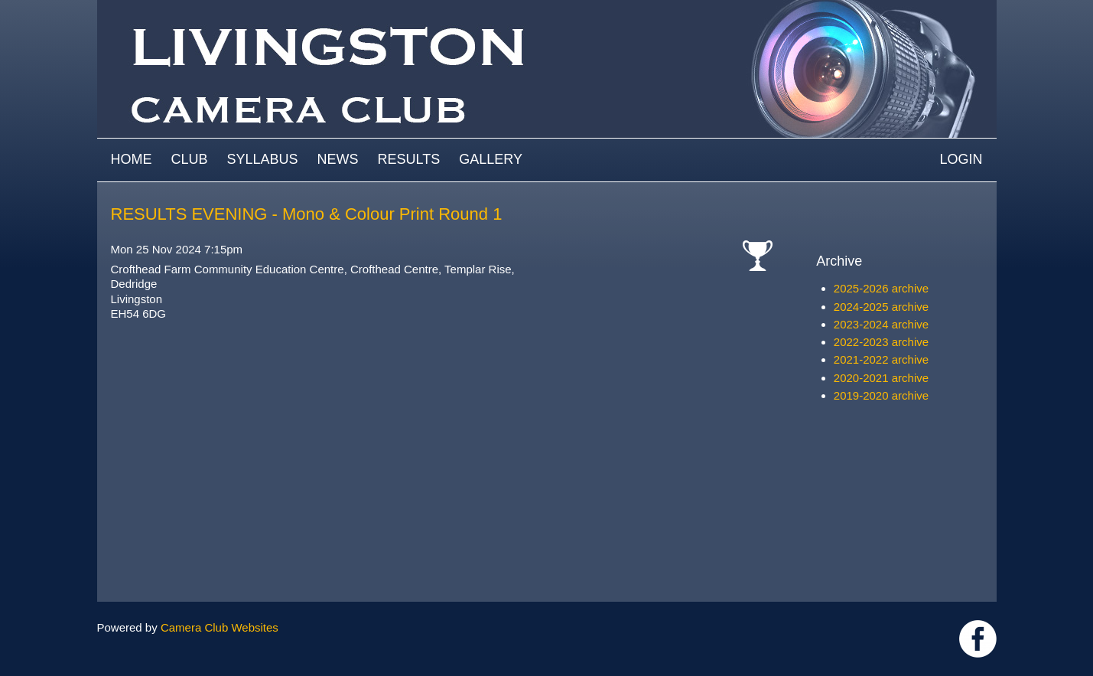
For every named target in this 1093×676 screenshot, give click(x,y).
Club (189, 159)
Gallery (490, 159)
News (338, 159)
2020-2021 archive (881, 377)
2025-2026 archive (881, 288)
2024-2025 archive (881, 306)
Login (960, 159)
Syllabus (262, 159)
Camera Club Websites (219, 627)
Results (409, 159)
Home (131, 159)
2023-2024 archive (881, 324)
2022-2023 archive (881, 341)
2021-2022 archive (881, 359)
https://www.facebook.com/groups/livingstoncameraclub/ (978, 639)
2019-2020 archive (881, 395)
